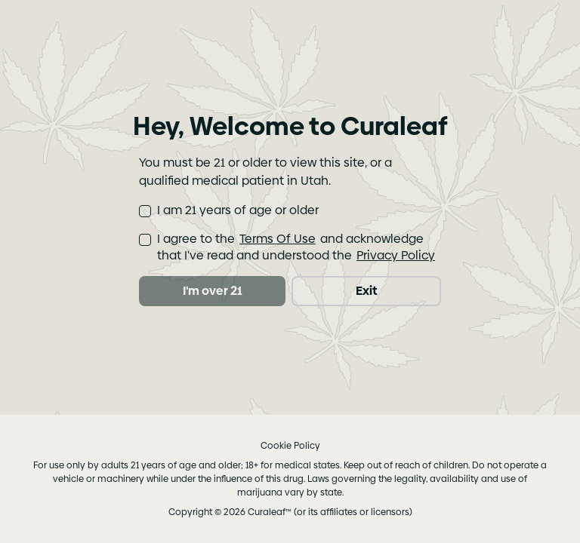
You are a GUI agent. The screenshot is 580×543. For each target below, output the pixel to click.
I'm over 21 (212, 290)
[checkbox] (145, 211)
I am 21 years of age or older (238, 210)
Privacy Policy (395, 255)
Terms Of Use (277, 238)
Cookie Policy (290, 446)
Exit (366, 290)
